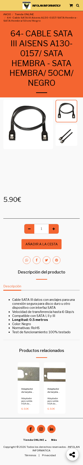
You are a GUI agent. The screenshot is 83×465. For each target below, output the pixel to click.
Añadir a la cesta (41, 244)
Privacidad (49, 455)
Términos (30, 455)
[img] (28, 373)
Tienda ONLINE (24, 14)
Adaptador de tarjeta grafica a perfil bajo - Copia (53, 391)
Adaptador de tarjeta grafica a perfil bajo (27, 391)
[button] (5, 5)
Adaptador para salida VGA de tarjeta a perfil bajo (28, 403)
